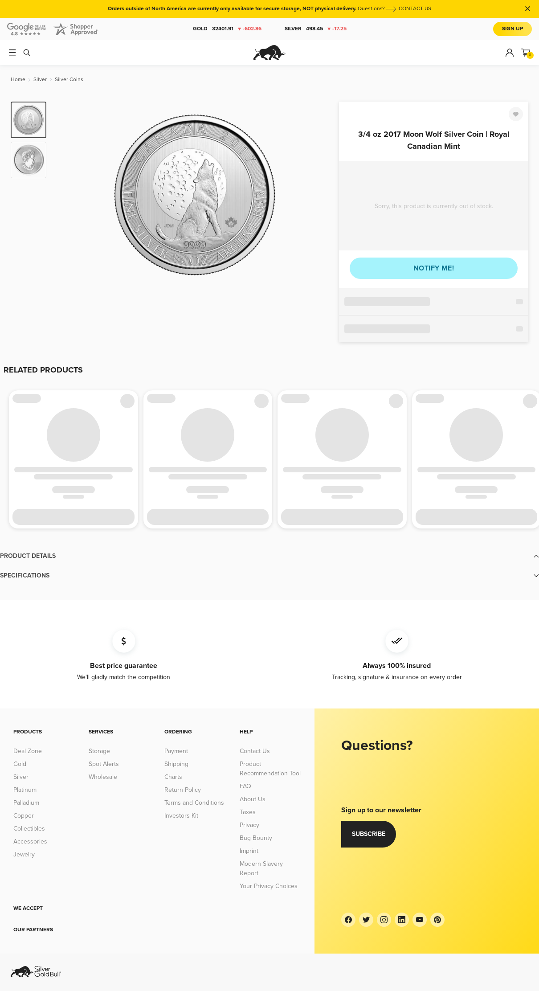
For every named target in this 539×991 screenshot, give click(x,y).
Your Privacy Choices (269, 886)
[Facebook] (348, 920)
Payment (176, 751)
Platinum (25, 790)
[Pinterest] (437, 920)
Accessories (30, 841)
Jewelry (24, 854)
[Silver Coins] (69, 79)
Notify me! (433, 268)
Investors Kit (181, 815)
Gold (227, 29)
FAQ (245, 786)
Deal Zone (27, 751)
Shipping (176, 764)
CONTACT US (415, 8)
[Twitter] (366, 920)
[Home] (18, 79)
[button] (269, 556)
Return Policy (182, 790)
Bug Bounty (256, 838)
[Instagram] (384, 920)
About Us (252, 799)
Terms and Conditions (194, 803)
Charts (173, 777)
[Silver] (40, 79)
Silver (316, 29)
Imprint (249, 851)
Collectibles (29, 828)
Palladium (26, 803)
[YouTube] (419, 920)
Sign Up (512, 28)
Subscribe (368, 834)
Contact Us (255, 751)
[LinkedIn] (402, 920)
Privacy (249, 825)
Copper (23, 815)
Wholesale (103, 777)
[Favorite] (516, 114)
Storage (99, 751)
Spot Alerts (104, 764)
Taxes (248, 812)
